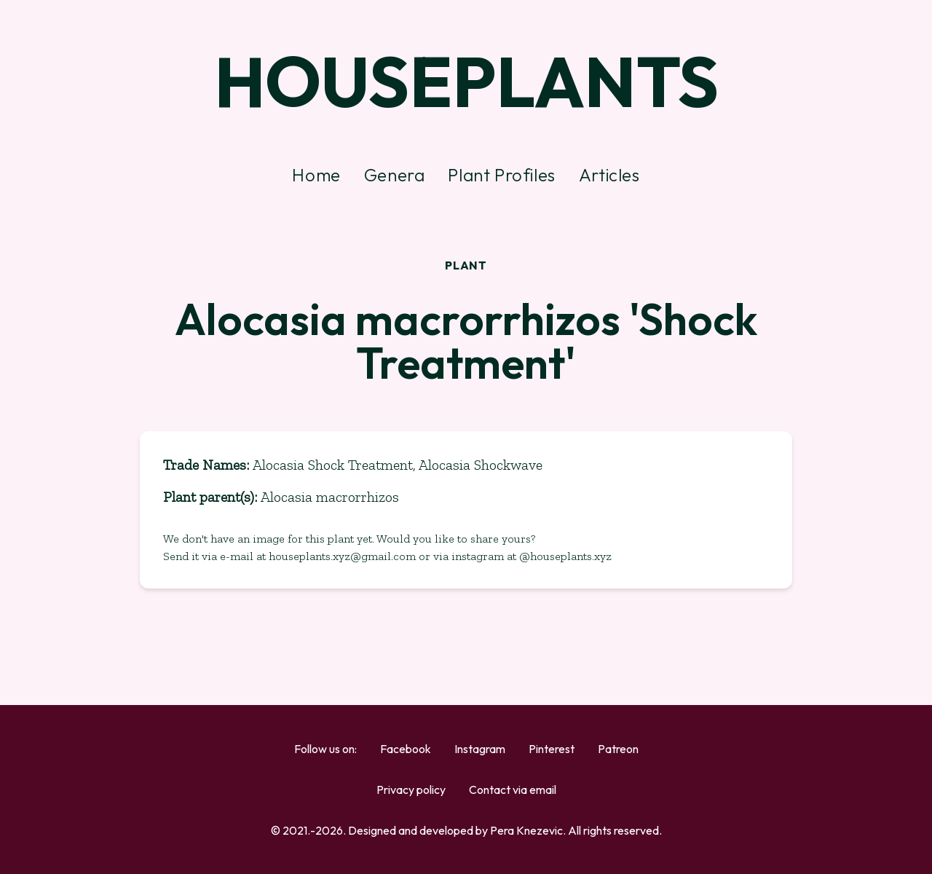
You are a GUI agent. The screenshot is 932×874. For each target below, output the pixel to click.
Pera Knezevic (526, 830)
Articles (609, 175)
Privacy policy (411, 789)
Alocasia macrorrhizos (330, 496)
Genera (394, 175)
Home (316, 175)
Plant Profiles (501, 175)
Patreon (618, 748)
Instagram (479, 748)
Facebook (405, 748)
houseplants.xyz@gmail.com (344, 556)
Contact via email (512, 789)
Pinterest (551, 748)
